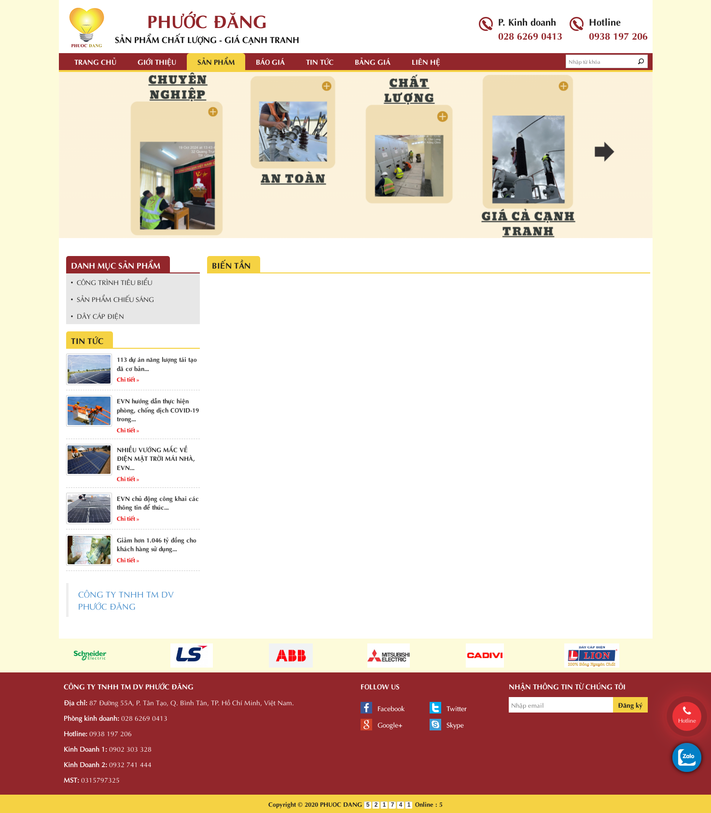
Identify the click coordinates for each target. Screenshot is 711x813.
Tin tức (320, 61)
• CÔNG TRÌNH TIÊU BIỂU (112, 282)
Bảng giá (372, 61)
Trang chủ (95, 61)
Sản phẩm (216, 61)
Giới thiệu (157, 61)
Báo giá (270, 61)
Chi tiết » (128, 378)
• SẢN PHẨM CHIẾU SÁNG (112, 299)
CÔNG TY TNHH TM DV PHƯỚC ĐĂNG (126, 599)
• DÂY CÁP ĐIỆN (98, 316)
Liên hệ (426, 61)
